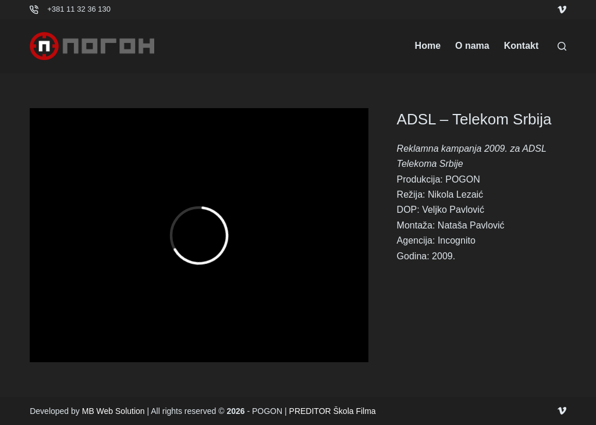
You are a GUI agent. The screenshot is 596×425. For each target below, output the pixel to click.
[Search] (562, 46)
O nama (472, 46)
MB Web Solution (113, 411)
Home (428, 46)
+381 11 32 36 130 (79, 9)
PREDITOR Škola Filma (332, 411)
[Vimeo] (562, 9)
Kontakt (521, 46)
